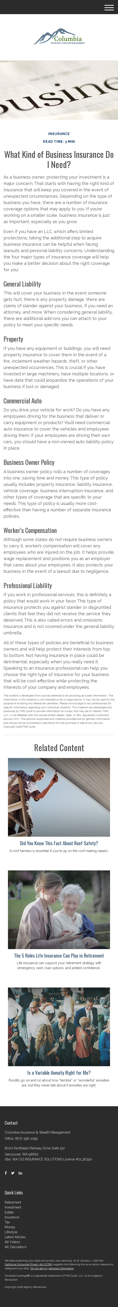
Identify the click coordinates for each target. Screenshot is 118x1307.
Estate (9, 1212)
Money (10, 1227)
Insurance (12, 1217)
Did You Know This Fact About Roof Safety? (59, 843)
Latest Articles (15, 1237)
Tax (7, 1222)
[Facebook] (6, 1173)
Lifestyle (11, 1232)
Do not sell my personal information (52, 1268)
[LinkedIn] (20, 1173)
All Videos (12, 1242)
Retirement (13, 1202)
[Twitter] (13, 1173)
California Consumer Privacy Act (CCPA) (28, 1264)
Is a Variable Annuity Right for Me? (59, 1072)
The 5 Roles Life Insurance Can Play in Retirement (59, 955)
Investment (13, 1207)
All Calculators (16, 1247)
